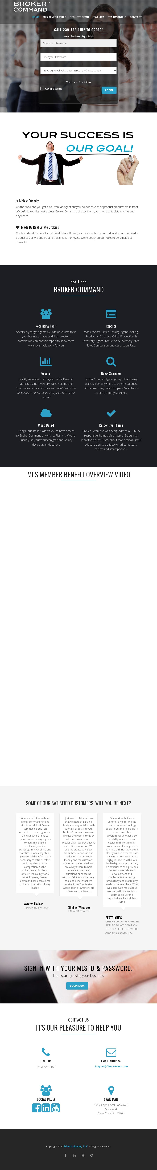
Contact (136, 17)
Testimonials (117, 17)
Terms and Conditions (78, 82)
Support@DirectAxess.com (111, 1066)
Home (35, 17)
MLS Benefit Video (54, 17)
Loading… (78, 684)
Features (98, 17)
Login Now (77, 985)
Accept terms (51, 88)
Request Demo (79, 17)
